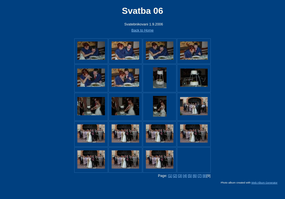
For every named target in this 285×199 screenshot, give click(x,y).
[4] (185, 176)
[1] (170, 176)
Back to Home (142, 30)
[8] (205, 176)
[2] (175, 176)
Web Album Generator (264, 182)
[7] (200, 176)
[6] (195, 176)
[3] (180, 176)
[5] (190, 176)
